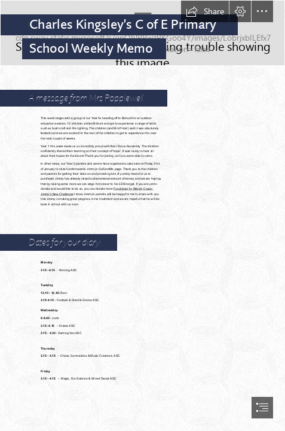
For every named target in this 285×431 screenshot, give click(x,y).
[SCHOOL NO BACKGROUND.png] (142, 33)
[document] (142, 215)
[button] (205, 11)
